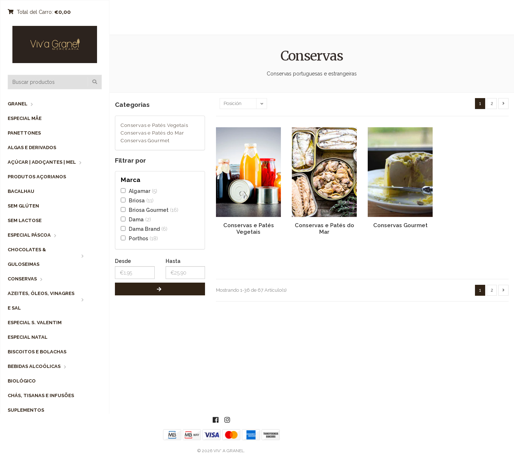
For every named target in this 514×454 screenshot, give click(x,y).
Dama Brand (144, 229)
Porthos (138, 238)
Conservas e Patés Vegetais (154, 125)
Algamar (139, 191)
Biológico (22, 381)
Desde (123, 261)
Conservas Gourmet (145, 140)
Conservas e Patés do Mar (152, 133)
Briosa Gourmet (149, 210)
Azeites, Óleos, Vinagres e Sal (41, 301)
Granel (17, 103)
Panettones (24, 133)
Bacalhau (21, 191)
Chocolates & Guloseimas (27, 257)
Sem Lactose (25, 220)
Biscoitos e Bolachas (37, 351)
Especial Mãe (25, 118)
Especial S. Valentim (35, 322)
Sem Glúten (23, 206)
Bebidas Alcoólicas (34, 366)
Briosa (137, 200)
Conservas (22, 279)
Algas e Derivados (32, 147)
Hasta (173, 261)
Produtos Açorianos (37, 176)
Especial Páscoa (29, 235)
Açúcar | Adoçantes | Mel (42, 162)
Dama (136, 219)
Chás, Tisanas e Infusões (41, 395)
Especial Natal (27, 337)
